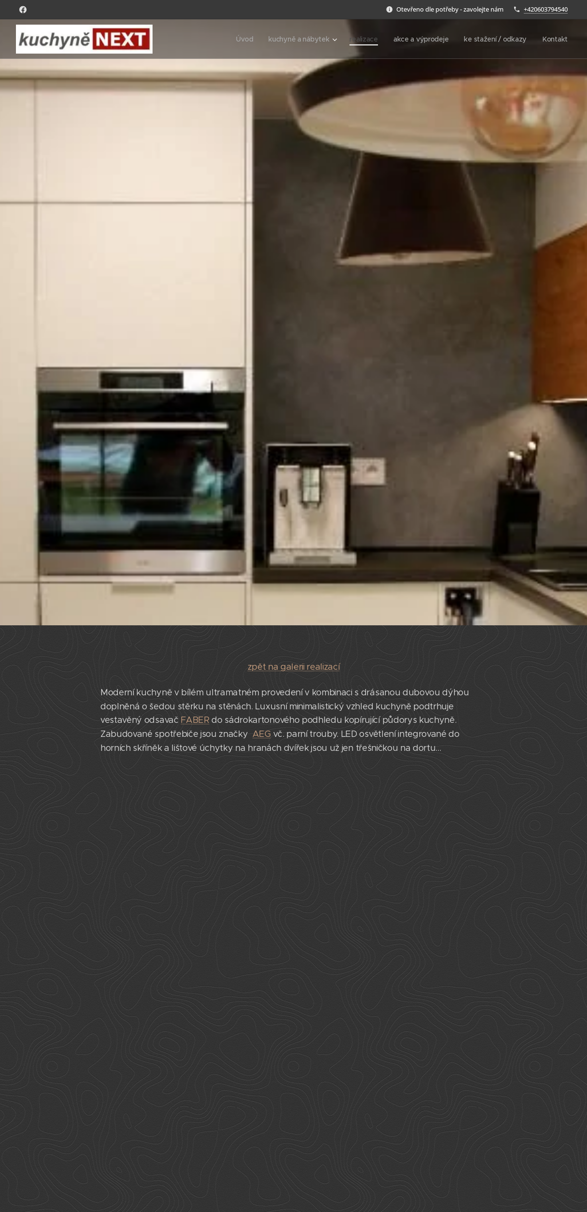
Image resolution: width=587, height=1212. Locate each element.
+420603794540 (546, 9)
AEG (261, 734)
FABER (195, 720)
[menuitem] (243, 39)
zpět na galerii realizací (294, 667)
